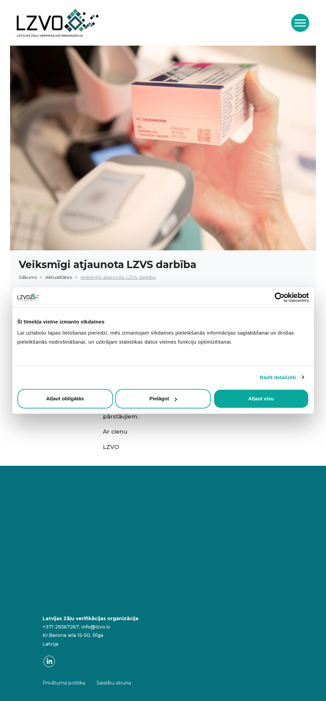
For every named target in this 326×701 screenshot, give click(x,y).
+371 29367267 (61, 627)
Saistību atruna (113, 683)
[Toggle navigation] (300, 23)
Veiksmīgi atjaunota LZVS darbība (118, 277)
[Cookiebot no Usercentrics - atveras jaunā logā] (279, 297)
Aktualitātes (58, 277)
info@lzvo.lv (95, 627)
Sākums (28, 277)
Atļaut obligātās (65, 398)
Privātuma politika (64, 683)
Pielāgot (163, 398)
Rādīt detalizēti (278, 377)
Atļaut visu (261, 398)
